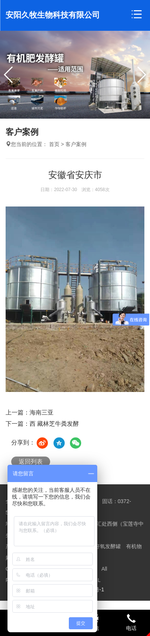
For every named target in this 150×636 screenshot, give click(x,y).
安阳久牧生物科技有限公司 (53, 15)
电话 (131, 622)
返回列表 (31, 461)
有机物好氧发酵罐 (100, 546)
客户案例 (75, 144)
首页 (54, 144)
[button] (141, 74)
